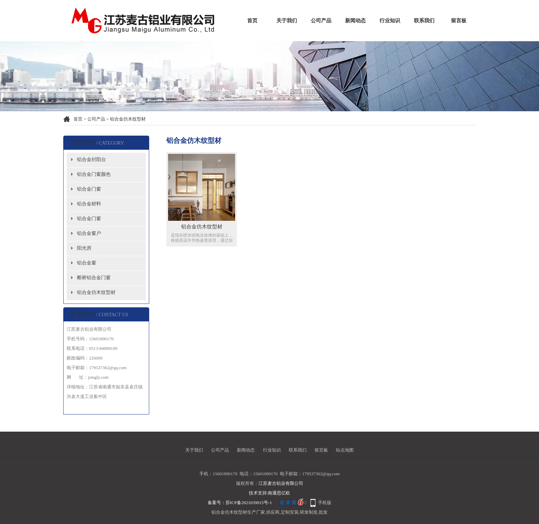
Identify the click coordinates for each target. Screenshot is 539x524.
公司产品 (321, 20)
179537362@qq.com (321, 473)
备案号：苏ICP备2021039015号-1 (240, 502)
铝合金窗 (86, 262)
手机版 (324, 502)
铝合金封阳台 (91, 159)
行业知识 (390, 20)
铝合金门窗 (89, 189)
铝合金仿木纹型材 (128, 119)
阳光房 (84, 248)
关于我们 (286, 20)
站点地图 (345, 450)
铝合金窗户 (89, 233)
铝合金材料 (89, 203)
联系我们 (424, 20)
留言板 (458, 20)
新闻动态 (355, 20)
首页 (252, 20)
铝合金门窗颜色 (94, 174)
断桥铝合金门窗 (94, 277)
